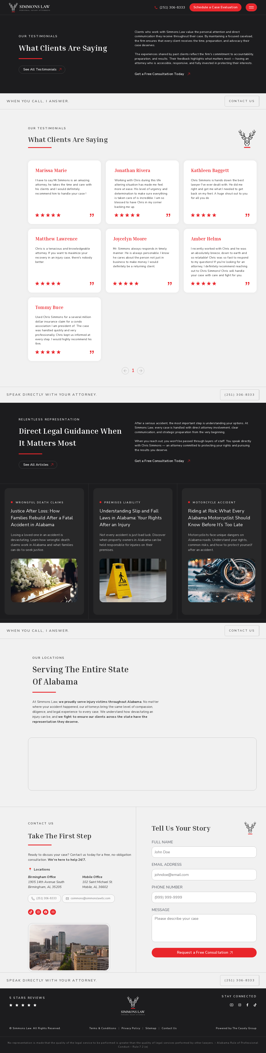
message (161, 910)
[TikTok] (31, 912)
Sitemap (150, 1028)
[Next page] (140, 370)
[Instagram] (38, 912)
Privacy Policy (131, 1028)
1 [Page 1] (133, 370)
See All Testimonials (42, 69)
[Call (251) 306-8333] (44, 899)
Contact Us (169, 1028)
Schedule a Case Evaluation (215, 7)
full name (162, 842)
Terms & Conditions (102, 1028)
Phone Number (167, 887)
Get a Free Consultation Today (163, 74)
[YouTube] (53, 912)
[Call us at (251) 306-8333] (169, 7)
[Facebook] (45, 912)
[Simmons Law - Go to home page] (29, 7)
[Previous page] (125, 370)
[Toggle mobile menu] (251, 7)
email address (167, 865)
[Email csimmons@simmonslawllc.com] (88, 899)
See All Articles (38, 464)
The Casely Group (245, 1028)
